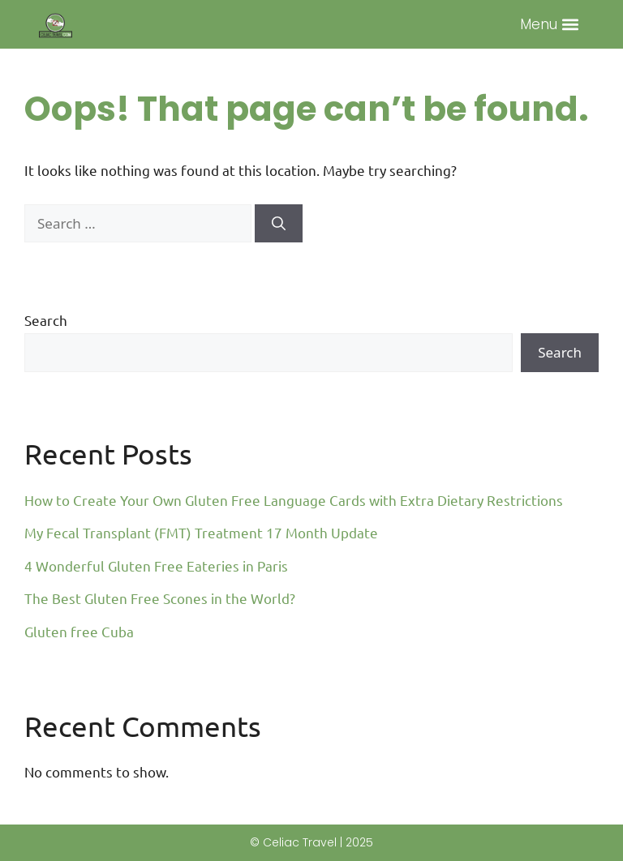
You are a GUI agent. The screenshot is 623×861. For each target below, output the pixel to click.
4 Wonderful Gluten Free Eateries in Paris (156, 565)
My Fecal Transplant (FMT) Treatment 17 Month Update (201, 532)
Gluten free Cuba (79, 631)
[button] (570, 24)
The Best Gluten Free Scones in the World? (159, 597)
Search (45, 319)
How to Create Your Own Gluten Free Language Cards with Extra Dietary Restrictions (293, 499)
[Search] (279, 223)
